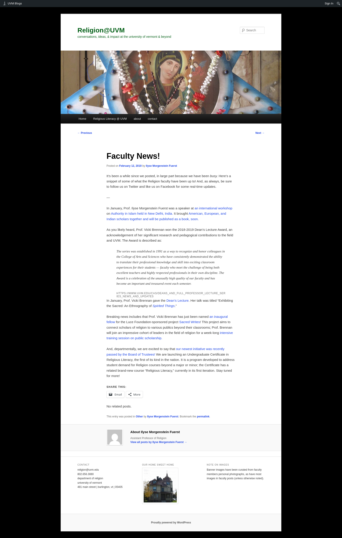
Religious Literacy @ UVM (110, 118)
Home (82, 118)
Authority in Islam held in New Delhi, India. (142, 213)
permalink (203, 416)
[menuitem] (338, 3)
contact (152, 118)
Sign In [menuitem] (329, 3)
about (137, 118)
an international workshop (213, 208)
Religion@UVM (101, 30)
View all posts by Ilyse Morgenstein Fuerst (158, 442)
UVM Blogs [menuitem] (15, 3)
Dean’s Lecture (177, 300)
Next (260, 132)
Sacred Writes (189, 322)
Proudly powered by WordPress (171, 522)
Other (139, 416)
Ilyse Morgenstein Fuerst (161, 165)
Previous (84, 132)
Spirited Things (163, 306)
